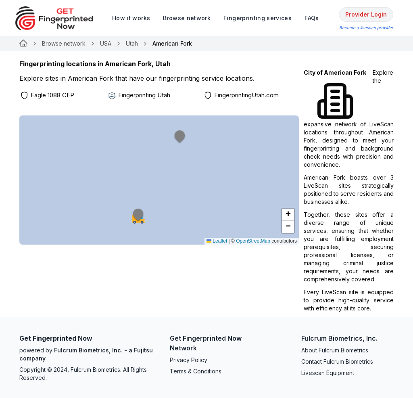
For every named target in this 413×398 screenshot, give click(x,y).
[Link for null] (23, 44)
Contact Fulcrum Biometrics (337, 361)
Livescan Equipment (327, 372)
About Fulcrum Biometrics (334, 350)
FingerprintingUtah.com (246, 95)
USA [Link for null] (105, 43)
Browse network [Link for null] (64, 43)
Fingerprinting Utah (144, 95)
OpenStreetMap (253, 241)
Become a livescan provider (366, 27)
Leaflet (216, 241)
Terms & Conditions (195, 371)
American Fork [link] (172, 43)
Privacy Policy (188, 359)
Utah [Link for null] (132, 43)
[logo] (60, 18)
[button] (179, 140)
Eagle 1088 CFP (52, 95)
